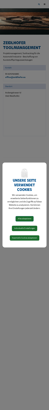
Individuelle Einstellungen (24, 228)
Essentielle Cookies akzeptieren (24, 238)
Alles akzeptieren (24, 218)
